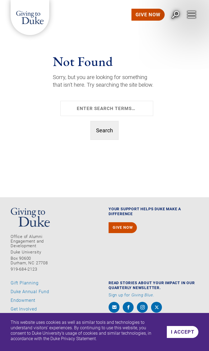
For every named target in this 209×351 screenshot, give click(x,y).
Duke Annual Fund (30, 291)
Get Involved (24, 309)
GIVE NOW (148, 14)
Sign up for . (131, 295)
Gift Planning (24, 283)
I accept (182, 332)
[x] (156, 307)
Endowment (23, 300)
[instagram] (142, 307)
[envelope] (114, 307)
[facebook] (128, 307)
